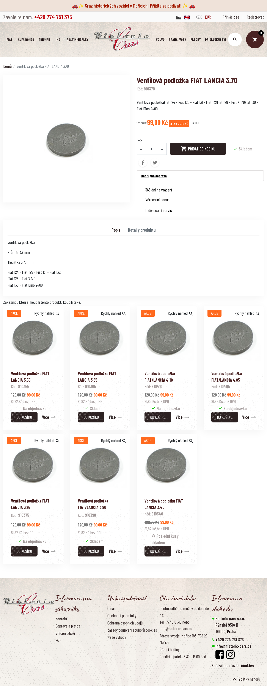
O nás (111, 608)
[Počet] (151, 149)
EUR (208, 16)
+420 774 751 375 (229, 639)
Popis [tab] (116, 229)
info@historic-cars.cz (233, 645)
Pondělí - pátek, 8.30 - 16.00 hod (183, 656)
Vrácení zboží (65, 632)
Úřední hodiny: (170, 649)
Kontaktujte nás (67, 647)
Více (45, 417)
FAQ (58, 640)
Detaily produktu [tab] (142, 229)
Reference (63, 654)
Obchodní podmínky (121, 615)
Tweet (155, 162)
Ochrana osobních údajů (125, 622)
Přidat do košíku (198, 148)
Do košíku (24, 417)
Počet (140, 140)
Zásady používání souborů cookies (132, 629)
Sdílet (142, 162)
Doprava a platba (67, 625)
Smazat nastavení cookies (233, 665)
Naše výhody (116, 637)
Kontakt (61, 618)
